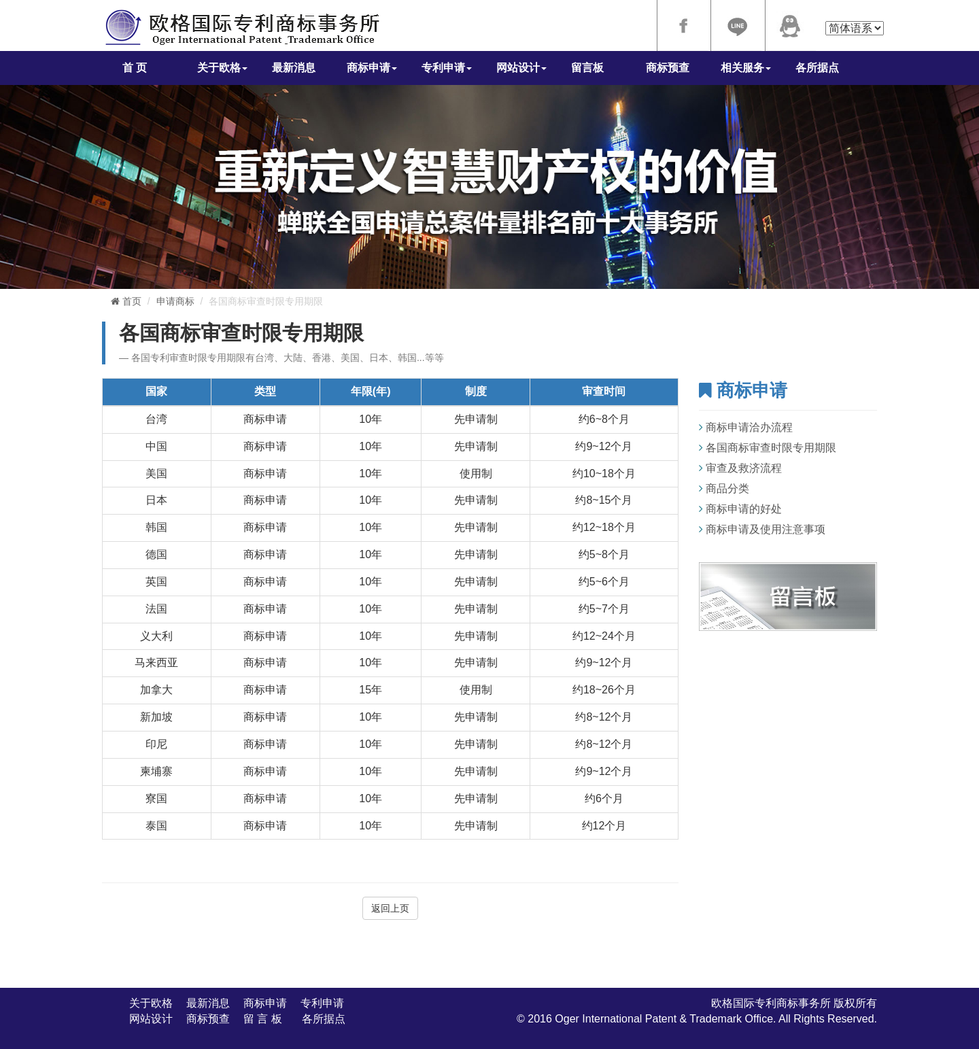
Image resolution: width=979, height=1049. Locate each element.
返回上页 (390, 908)
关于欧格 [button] (222, 67)
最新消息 (293, 67)
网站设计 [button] (521, 67)
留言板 (587, 67)
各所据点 (817, 67)
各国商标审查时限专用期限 (771, 447)
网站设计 (151, 1019)
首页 (126, 301)
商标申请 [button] (372, 67)
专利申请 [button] (447, 67)
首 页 (134, 67)
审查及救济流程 (744, 468)
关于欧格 (151, 1003)
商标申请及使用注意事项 (765, 529)
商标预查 (667, 67)
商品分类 (727, 488)
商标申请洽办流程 (749, 427)
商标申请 (265, 1003)
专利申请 (322, 1003)
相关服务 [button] (746, 67)
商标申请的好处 (744, 509)
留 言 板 (265, 1019)
